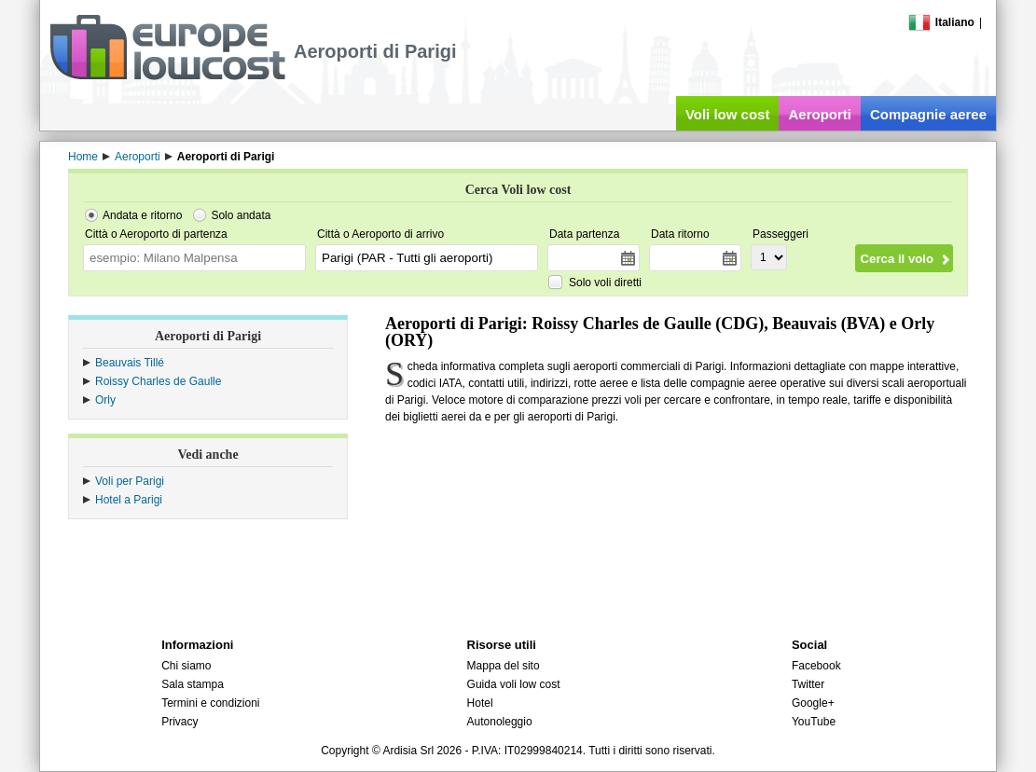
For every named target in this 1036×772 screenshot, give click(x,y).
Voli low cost (727, 114)
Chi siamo (186, 665)
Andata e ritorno (142, 215)
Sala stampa (192, 684)
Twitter (808, 684)
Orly (105, 400)
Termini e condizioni (210, 703)
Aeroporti (819, 114)
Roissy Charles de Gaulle (158, 381)
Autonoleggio (499, 721)
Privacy (179, 721)
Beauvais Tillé (129, 362)
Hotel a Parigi (128, 499)
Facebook (816, 665)
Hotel (480, 703)
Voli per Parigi (129, 481)
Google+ (813, 703)
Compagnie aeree (928, 114)
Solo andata (240, 215)
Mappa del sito (503, 665)
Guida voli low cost (513, 684)
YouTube (814, 721)
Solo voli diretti (605, 282)
